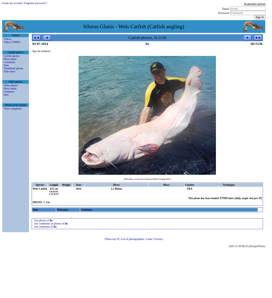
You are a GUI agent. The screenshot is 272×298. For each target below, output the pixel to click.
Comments (9, 62)
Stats (6, 65)
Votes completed (13, 108)
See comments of (45, 226)
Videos (7, 39)
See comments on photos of (51, 223)
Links (149, 239)
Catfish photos (11, 56)
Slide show (9, 71)
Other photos (11, 85)
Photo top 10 (112, 239)
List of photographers (133, 239)
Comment (8, 91)
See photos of (43, 220)
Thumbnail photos (13, 68)
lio (147, 44)
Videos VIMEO (12, 42)
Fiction (158, 239)
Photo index (9, 59)
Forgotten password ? (35, 3)
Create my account (12, 3)
